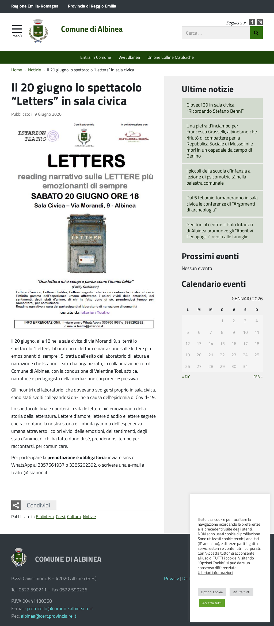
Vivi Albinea (129, 57)
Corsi (60, 516)
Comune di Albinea (92, 28)
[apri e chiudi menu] (17, 28)
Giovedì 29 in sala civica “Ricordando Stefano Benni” (215, 107)
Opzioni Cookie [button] (212, 592)
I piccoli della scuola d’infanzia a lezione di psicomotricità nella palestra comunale (218, 176)
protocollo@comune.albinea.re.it (60, 608)
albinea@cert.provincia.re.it (48, 616)
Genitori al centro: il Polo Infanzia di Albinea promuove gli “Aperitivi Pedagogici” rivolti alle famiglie (220, 230)
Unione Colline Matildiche (170, 57)
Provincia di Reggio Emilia (92, 6)
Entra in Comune (95, 57)
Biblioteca (45, 516)
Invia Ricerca (256, 32)
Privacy (171, 578)
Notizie (89, 516)
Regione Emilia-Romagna (34, 6)
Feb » (258, 376)
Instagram (260, 22)
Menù (17, 35)
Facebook (252, 22)
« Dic (186, 376)
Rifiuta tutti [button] (241, 592)
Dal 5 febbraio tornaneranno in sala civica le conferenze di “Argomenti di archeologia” (222, 203)
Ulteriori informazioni (215, 572)
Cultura (74, 516)
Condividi (38, 505)
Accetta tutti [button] (212, 603)
